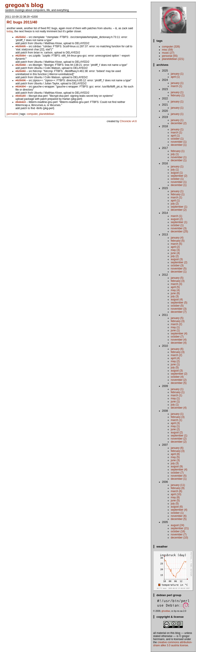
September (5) (179, 302)
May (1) (175, 327)
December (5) (179, 383)
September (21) (180, 528)
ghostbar (166, 611)
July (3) (175, 296)
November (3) (179, 228)
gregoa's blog (24, 5)
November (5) (179, 268)
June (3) (175, 460)
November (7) (179, 534)
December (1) (179, 144)
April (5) (175, 287)
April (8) (175, 454)
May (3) (175, 250)
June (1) (175, 330)
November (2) (179, 379)
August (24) (177, 525)
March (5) (176, 243)
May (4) (175, 290)
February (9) (178, 488)
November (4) (179, 339)
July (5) (175, 367)
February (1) (178, 95)
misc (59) (167, 49)
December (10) (179, 537)
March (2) (176, 324)
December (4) (179, 342)
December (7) (179, 311)
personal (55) (170, 55)
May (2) (175, 361)
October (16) (178, 531)
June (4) (175, 253)
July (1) (175, 154)
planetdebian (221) (173, 59)
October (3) (177, 265)
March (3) (176, 284)
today (10, 31)
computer (32, 114)
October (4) (177, 376)
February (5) (178, 240)
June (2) (175, 429)
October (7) (177, 336)
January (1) (177, 73)
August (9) (177, 466)
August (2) (177, 219)
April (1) (175, 76)
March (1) (176, 86)
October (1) (177, 138)
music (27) (168, 52)
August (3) (177, 259)
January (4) (177, 237)
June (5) (175, 500)
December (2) (179, 123)
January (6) (177, 349)
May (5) (175, 457)
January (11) (178, 485)
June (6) (175, 293)
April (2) (175, 246)
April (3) (175, 423)
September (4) (179, 333)
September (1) (179, 206)
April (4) (175, 358)
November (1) (179, 141)
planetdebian (46, 114)
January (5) (177, 277)
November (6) (179, 515)
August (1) (177, 172)
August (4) (177, 299)
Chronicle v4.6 (128, 121)
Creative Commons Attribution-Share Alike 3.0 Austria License (172, 644)
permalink (12, 114)
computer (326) (171, 46)
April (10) (176, 494)
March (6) (176, 491)
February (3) (178, 280)
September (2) (179, 175)
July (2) (175, 203)
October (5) (177, 305)
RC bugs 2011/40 (22, 22)
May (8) (175, 497)
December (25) (179, 231)
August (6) (177, 506)
